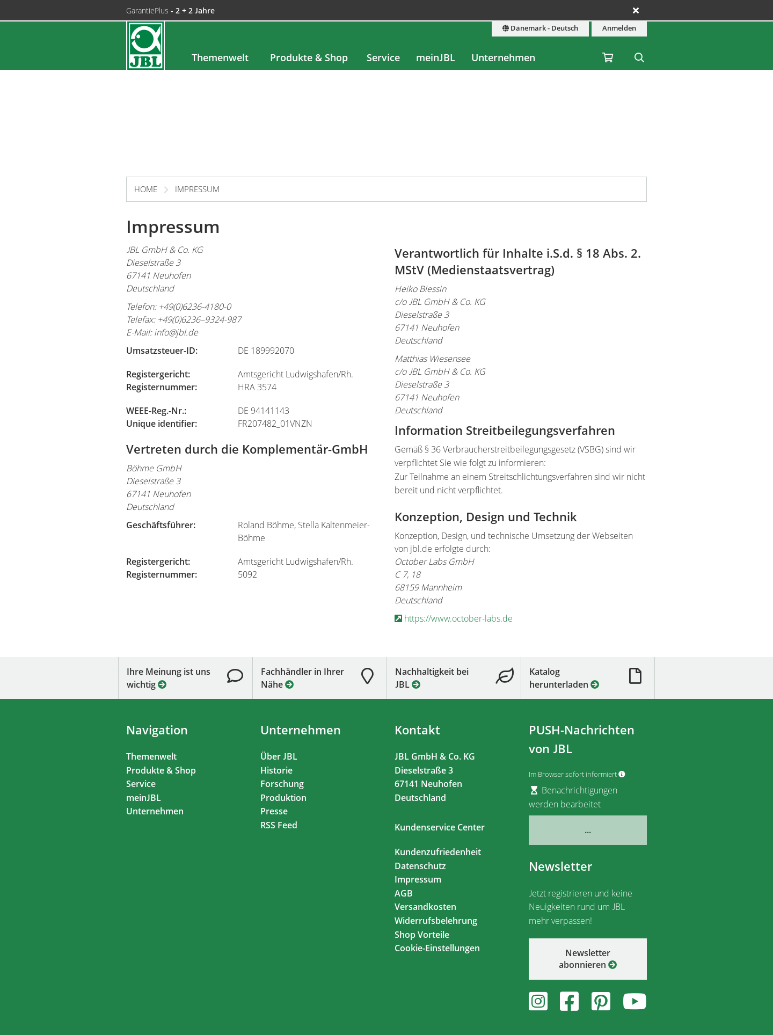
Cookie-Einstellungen (437, 948)
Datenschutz (420, 866)
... (588, 830)
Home (145, 189)
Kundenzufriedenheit (438, 852)
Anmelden (619, 28)
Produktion (283, 798)
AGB (404, 893)
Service (383, 57)
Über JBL (278, 756)
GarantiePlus (170, 10)
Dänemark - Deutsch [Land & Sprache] (540, 28)
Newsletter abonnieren (588, 959)
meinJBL (435, 57)
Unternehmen (503, 57)
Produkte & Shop (309, 57)
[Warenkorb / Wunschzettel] (608, 45)
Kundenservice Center (440, 827)
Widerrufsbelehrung (436, 921)
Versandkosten (425, 907)
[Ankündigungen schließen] (636, 10)
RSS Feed (278, 825)
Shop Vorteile (422, 935)
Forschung (282, 784)
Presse (274, 811)
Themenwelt (220, 57)
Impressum (197, 189)
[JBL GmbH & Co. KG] (145, 45)
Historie (276, 770)
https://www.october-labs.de (454, 618)
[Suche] (639, 45)
